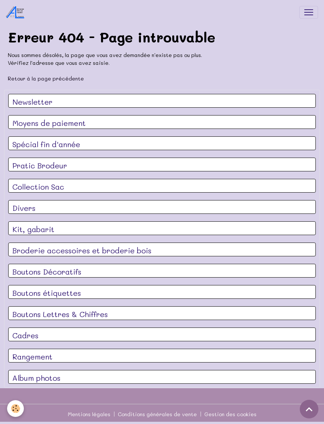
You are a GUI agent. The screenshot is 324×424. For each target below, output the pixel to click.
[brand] (17, 12)
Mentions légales (89, 414)
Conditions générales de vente (157, 414)
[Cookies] (15, 408)
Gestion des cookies (230, 414)
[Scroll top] (309, 409)
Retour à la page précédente (46, 78)
